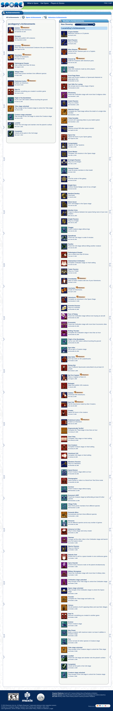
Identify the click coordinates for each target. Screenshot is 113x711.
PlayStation (88, 693)
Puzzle (75, 695)
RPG (80, 695)
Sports (103, 695)
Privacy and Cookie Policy (28, 708)
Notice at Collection (43, 708)
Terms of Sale (16, 708)
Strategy (89, 695)
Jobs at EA (45, 707)
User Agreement (6, 708)
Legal (51, 708)
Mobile (94, 693)
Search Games (78, 696)
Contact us (4, 707)
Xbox (81, 693)
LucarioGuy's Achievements (73, 28)
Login (110, 3)
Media (59, 696)
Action (84, 695)
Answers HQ (24, 707)
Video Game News (67, 696)
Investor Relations (89, 696)
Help (105, 3)
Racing (65, 695)
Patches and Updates (35, 707)
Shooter (70, 695)
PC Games (72, 693)
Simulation (96, 695)
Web (78, 693)
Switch (66, 693)
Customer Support (13, 707)
